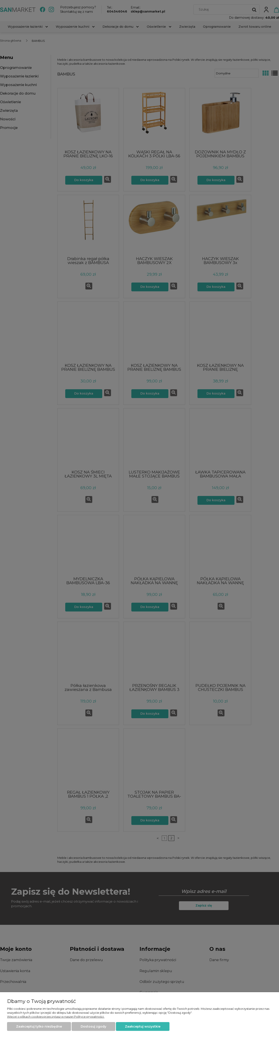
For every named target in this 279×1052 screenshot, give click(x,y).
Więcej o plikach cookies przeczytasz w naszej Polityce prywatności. (55, 1016)
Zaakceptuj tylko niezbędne (39, 1026)
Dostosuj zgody (93, 1026)
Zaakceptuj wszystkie (142, 1026)
